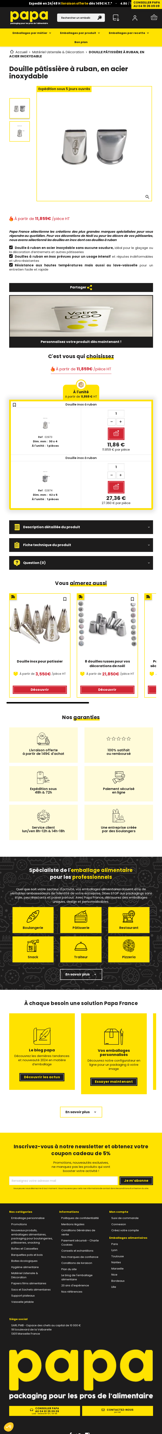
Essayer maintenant (114, 1081)
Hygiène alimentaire (25, 1267)
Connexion (118, 1224)
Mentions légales (72, 1224)
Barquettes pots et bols (27, 1255)
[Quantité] (116, 413)
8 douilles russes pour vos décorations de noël (108, 663)
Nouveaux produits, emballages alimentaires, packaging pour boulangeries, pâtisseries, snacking (32, 1236)
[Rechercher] (81, 18)
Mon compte (118, 1212)
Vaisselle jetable (22, 1302)
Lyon (114, 1250)
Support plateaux (23, 1296)
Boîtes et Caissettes (24, 1249)
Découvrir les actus (42, 1077)
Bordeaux (117, 1281)
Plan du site (69, 1269)
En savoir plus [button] (77, 974)
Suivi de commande (125, 1218)
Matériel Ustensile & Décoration (24, 1275)
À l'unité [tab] (81, 394)
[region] (81, 648)
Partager (81, 287)
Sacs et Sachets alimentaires (31, 1290)
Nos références (71, 1292)
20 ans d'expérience (75, 1285)
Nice (114, 1275)
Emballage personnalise (28, 1218)
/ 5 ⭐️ (128, 3)
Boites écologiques (24, 1261)
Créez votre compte (125, 1230)
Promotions (19, 1224)
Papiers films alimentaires (28, 1283)
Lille (113, 1287)
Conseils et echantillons (77, 1251)
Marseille (117, 1269)
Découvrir (40, 689)
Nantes (116, 1262)
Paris (114, 1244)
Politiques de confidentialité (80, 1218)
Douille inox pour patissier (40, 661)
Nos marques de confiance (79, 1257)
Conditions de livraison (76, 1263)
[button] (81, 527)
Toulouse (117, 1256)
